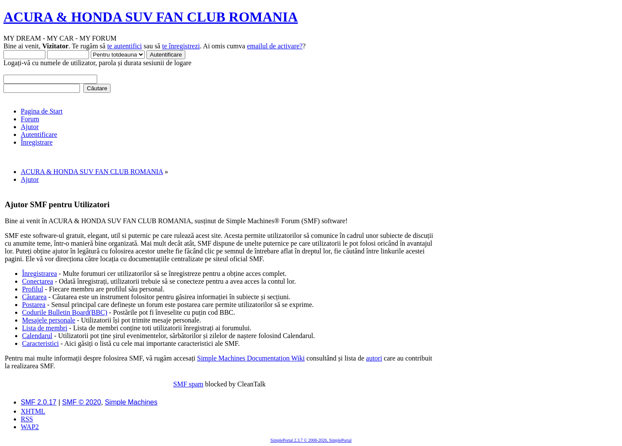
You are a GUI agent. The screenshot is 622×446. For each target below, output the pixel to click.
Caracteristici (40, 343)
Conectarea (37, 281)
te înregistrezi (181, 46)
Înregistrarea (39, 273)
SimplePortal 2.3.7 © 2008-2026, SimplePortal (311, 440)
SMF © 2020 (81, 402)
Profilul (32, 289)
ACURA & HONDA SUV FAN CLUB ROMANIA (150, 17)
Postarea (33, 304)
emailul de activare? (275, 46)
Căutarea (34, 296)
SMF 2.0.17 (39, 402)
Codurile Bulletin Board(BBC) (64, 312)
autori (374, 358)
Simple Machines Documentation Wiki (251, 358)
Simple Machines (131, 402)
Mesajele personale (48, 320)
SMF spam (188, 384)
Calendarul (37, 335)
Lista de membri (44, 328)
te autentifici (124, 46)
